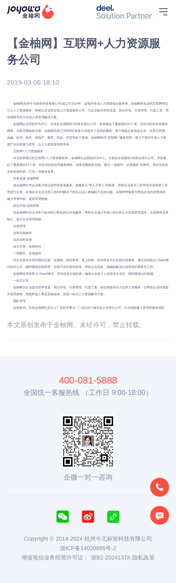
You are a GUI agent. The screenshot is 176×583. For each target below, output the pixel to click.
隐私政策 (143, 557)
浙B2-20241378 (110, 557)
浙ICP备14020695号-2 (88, 548)
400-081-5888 (88, 380)
